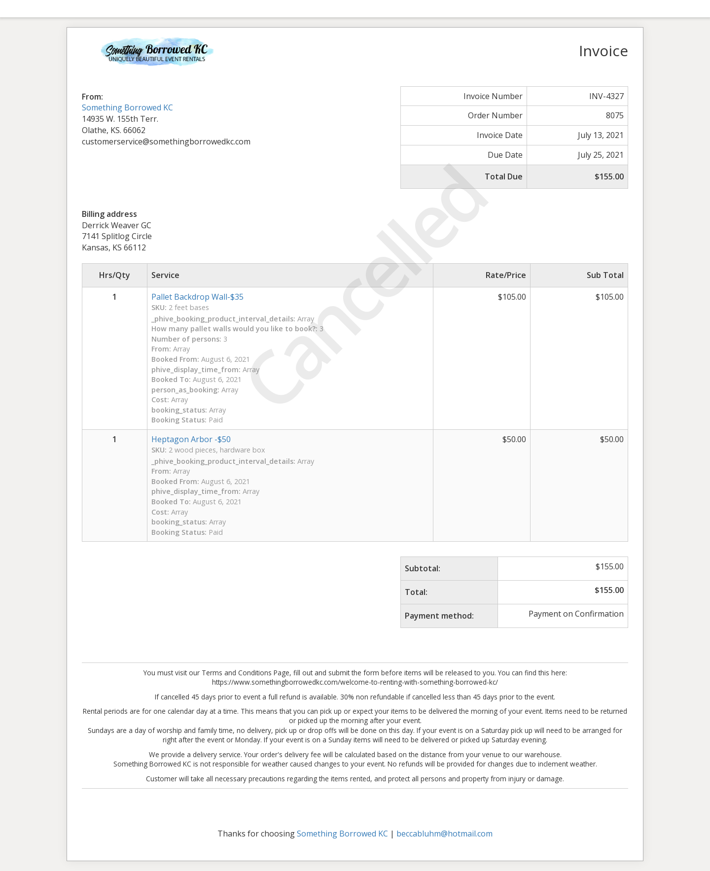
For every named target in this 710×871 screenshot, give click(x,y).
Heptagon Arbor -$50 (191, 439)
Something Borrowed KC (127, 107)
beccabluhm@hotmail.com (444, 833)
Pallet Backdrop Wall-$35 (197, 296)
